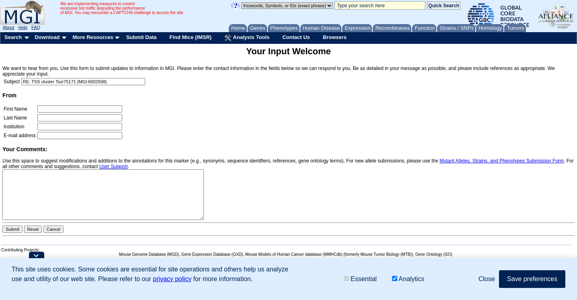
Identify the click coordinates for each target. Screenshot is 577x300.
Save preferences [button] (532, 279)
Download (47, 37)
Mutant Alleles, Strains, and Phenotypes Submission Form (501, 161)
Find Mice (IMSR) (190, 37)
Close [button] (486, 279)
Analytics (408, 279)
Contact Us (296, 37)
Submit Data (141, 37)
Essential (360, 279)
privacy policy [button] (172, 279)
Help (22, 27)
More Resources (92, 37)
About (8, 27)
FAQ (35, 27)
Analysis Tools (246, 37)
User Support (113, 166)
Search (13, 37)
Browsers (335, 37)
